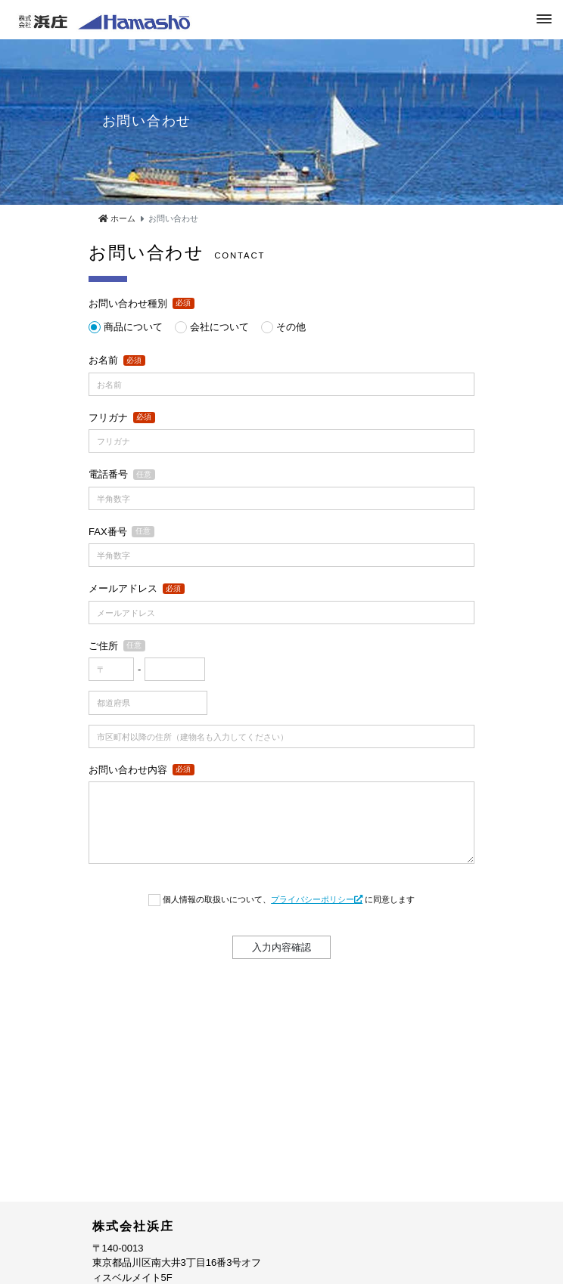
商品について (133, 327)
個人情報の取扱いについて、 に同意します (289, 899)
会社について (219, 327)
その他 (291, 327)
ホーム (116, 218)
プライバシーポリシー (316, 899)
